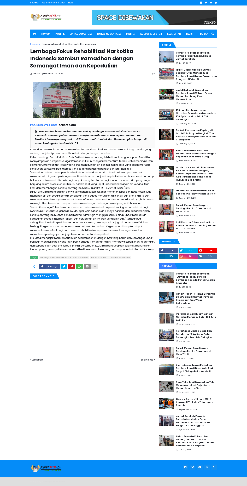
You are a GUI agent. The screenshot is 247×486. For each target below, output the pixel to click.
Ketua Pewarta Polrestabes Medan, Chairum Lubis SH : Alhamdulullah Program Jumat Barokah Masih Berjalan (195, 441)
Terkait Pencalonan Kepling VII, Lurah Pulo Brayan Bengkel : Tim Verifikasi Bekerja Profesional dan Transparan (196, 135)
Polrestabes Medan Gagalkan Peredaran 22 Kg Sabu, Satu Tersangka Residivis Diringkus (194, 334)
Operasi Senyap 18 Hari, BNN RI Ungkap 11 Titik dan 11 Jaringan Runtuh (194, 402)
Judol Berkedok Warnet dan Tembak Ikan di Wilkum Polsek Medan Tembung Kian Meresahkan (194, 95)
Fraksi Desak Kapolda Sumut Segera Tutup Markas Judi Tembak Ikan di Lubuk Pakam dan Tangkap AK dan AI (196, 74)
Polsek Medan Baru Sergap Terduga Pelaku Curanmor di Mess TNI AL (193, 208)
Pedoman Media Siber (53, 2)
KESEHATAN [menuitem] (174, 34)
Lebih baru (38, 359)
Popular (167, 266)
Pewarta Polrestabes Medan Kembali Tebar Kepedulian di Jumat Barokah (193, 56)
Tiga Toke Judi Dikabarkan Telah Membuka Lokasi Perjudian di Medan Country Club (196, 385)
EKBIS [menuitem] (189, 34)
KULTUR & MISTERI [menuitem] (151, 34)
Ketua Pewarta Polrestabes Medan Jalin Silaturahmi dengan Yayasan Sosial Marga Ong (196, 153)
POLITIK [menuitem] (60, 34)
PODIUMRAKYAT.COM (43, 125)
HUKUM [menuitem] (45, 34)
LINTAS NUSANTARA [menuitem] (109, 34)
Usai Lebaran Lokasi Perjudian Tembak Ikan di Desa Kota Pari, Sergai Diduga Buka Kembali (194, 368)
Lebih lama (147, 359)
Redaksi (34, 2)
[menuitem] (34, 34)
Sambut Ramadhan (120, 257)
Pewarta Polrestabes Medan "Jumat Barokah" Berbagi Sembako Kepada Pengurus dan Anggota (195, 278)
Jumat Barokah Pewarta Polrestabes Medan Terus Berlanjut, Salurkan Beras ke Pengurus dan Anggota (193, 421)
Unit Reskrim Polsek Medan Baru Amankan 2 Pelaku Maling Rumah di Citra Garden (196, 225)
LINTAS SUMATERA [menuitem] (81, 34)
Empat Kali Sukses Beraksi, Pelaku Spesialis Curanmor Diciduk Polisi (196, 192)
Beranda (35, 44)
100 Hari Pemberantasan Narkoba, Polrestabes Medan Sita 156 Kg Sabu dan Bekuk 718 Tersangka (196, 115)
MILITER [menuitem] (130, 34)
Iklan (70, 2)
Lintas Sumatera (99, 257)
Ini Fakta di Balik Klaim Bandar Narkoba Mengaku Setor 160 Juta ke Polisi (196, 317)
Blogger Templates (54, 481)
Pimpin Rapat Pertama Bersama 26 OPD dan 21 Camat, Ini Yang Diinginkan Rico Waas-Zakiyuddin (195, 298)
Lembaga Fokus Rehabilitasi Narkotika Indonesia (69, 44)
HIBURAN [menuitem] (203, 34)
